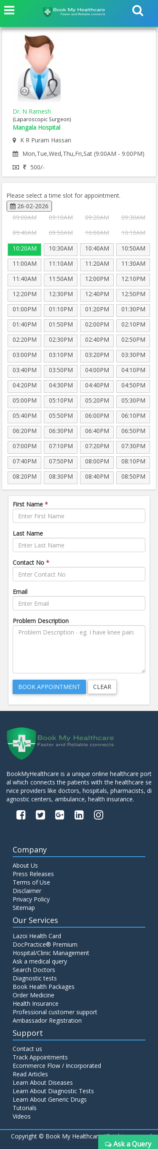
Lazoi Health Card (37, 936)
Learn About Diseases (43, 1082)
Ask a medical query (40, 961)
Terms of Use (31, 882)
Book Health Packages (44, 987)
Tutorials (25, 1108)
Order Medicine (33, 995)
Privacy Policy (31, 899)
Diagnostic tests (35, 978)
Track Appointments (40, 1057)
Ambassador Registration (47, 1020)
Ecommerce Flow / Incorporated (57, 1066)
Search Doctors (34, 970)
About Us (25, 865)
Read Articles (30, 1074)
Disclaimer (27, 891)
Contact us (27, 1049)
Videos (22, 1116)
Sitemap (24, 908)
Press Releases (33, 874)
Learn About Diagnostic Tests (53, 1091)
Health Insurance (36, 1003)
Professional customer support (55, 1012)
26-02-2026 (29, 206)
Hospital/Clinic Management (51, 953)
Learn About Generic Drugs (50, 1099)
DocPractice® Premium (45, 944)
